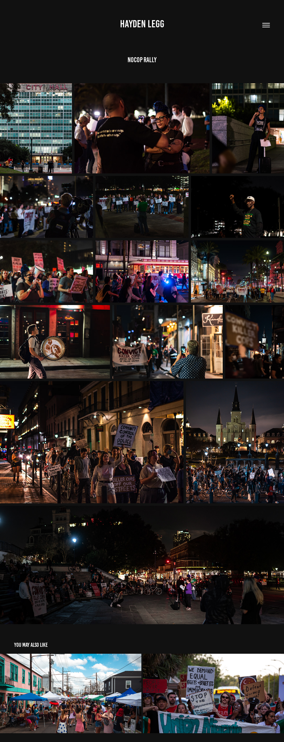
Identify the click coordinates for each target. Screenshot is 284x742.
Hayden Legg (142, 24)
